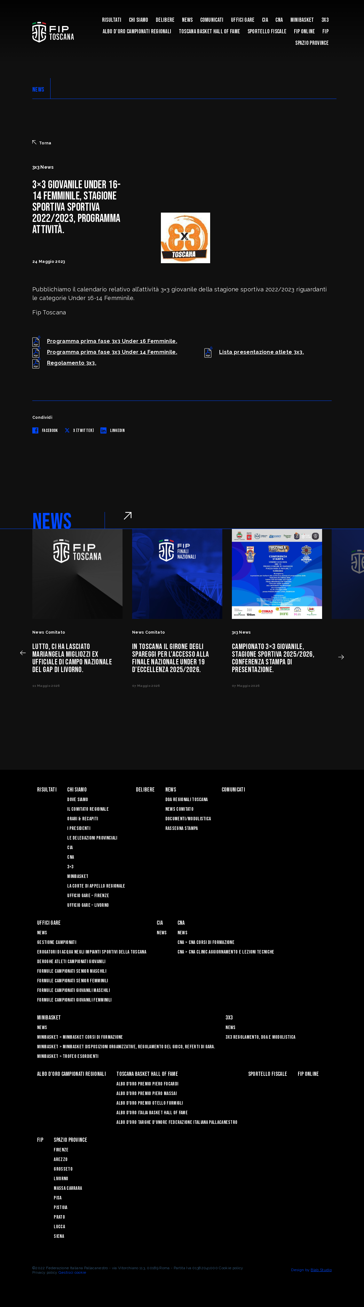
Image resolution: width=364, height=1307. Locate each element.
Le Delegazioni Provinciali (92, 838)
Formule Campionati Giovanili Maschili (73, 990)
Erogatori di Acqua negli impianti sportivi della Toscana (91, 952)
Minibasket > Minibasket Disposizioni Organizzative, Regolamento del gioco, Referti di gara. (126, 1047)
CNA (279, 20)
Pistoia (60, 1208)
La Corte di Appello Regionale (96, 886)
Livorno (61, 1179)
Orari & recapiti (82, 819)
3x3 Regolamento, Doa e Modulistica (260, 1037)
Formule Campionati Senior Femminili (72, 981)
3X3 (324, 20)
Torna (41, 142)
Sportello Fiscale (267, 31)
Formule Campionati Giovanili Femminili (74, 1000)
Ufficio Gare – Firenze (88, 896)
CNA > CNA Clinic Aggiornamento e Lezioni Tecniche (226, 952)
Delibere (165, 20)
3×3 (70, 867)
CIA (265, 20)
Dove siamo (77, 800)
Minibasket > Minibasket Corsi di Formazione (80, 1037)
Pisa (57, 1198)
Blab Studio (321, 1270)
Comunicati (212, 20)
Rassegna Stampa (181, 828)
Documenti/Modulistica (188, 819)
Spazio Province (311, 43)
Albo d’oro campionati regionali (137, 31)
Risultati (112, 20)
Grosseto (63, 1169)
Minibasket (302, 20)
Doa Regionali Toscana (186, 800)
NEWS (38, 89)
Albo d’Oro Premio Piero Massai (146, 1094)
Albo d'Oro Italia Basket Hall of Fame (152, 1113)
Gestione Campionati (56, 942)
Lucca (59, 1227)
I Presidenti (78, 828)
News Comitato (179, 809)
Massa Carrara (68, 1188)
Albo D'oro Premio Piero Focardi (147, 1084)
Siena (59, 1236)
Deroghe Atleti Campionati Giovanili (71, 962)
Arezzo (60, 1160)
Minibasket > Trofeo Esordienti (68, 1056)
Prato (59, 1217)
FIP (325, 31)
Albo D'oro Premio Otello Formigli (149, 1103)
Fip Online (304, 31)
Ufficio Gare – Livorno (88, 905)
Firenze (61, 1150)
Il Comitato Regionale (88, 809)
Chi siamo (138, 20)
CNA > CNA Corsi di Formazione (206, 942)
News (187, 20)
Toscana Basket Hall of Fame (209, 31)
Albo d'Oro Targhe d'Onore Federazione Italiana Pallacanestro (176, 1122)
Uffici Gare (243, 20)
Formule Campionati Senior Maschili (71, 971)
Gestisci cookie (72, 1272)
